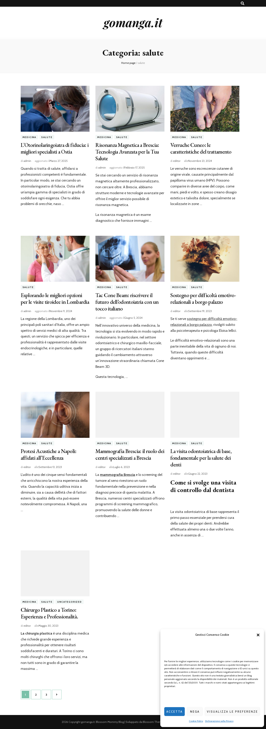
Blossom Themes (154, 722)
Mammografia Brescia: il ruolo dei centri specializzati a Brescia (129, 454)
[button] (258, 635)
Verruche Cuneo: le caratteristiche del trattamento (200, 148)
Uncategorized (69, 601)
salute (46, 137)
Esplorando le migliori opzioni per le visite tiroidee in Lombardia (55, 298)
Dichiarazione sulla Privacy (219, 721)
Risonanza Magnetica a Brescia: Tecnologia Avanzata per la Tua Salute (127, 151)
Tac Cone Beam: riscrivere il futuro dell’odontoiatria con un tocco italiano (127, 302)
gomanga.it (133, 22)
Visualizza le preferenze (232, 711)
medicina (29, 137)
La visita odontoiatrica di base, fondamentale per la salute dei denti (200, 457)
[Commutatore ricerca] (242, 3)
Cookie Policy (196, 721)
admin (27, 161)
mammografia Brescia (117, 475)
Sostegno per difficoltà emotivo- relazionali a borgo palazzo (203, 298)
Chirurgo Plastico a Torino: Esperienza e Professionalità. (49, 613)
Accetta (174, 711)
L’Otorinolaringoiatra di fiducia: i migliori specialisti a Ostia (55, 148)
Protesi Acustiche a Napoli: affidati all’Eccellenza (49, 454)
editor (176, 161)
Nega (195, 711)
